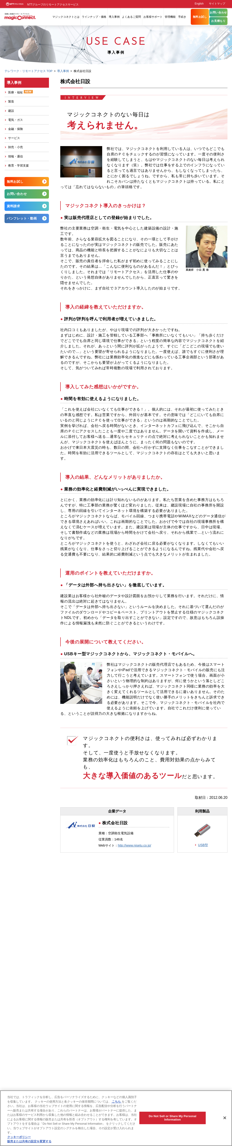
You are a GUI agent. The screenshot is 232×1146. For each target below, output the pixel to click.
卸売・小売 (15, 147)
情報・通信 (15, 156)
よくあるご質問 (131, 16)
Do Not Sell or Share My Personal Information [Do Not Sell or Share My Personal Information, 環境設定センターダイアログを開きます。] (172, 1117)
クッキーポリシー (19, 1137)
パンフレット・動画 (22, 218)
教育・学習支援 (18, 165)
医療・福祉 (20, 92)
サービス (14, 138)
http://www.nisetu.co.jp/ (134, 845)
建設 (11, 110)
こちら (116, 1101)
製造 (11, 101)
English (199, 3)
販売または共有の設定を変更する (29, 1141)
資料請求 (13, 206)
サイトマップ (217, 3)
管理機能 (170, 16)
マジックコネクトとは (66, 16)
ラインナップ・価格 (94, 16)
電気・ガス (15, 120)
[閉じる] (225, 1118)
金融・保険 (15, 129)
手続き (182, 16)
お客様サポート (152, 16)
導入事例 (114, 16)
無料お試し (200, 16)
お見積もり (218, 20)
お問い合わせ (218, 12)
